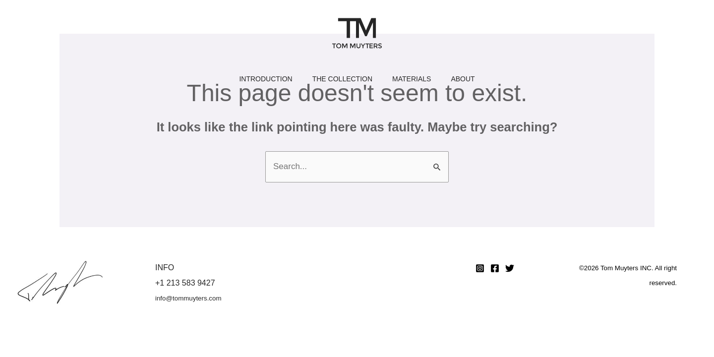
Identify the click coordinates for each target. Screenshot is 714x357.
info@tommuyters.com (188, 298)
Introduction (265, 82)
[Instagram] (480, 268)
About (463, 82)
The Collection (342, 82)
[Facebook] (494, 268)
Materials (411, 82)
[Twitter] (509, 268)
